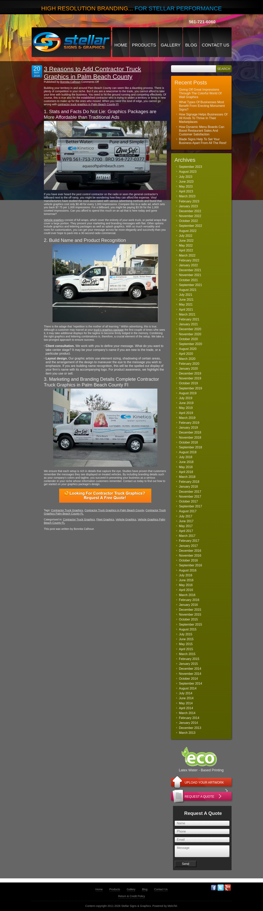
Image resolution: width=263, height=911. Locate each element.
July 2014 (186, 693)
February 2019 (189, 422)
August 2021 (188, 289)
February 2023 (189, 201)
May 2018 (186, 467)
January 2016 (188, 604)
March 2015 (187, 654)
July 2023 (186, 176)
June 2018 (186, 462)
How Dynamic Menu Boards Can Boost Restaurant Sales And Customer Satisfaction (201, 130)
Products (144, 45)
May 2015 (186, 644)
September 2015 (190, 624)
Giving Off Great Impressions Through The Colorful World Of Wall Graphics (200, 93)
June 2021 (186, 299)
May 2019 (186, 407)
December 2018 (190, 432)
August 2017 (188, 511)
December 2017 (190, 491)
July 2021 (186, 294)
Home (120, 45)
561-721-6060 (202, 21)
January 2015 (188, 663)
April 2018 (186, 472)
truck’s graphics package (109, 329)
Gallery (170, 45)
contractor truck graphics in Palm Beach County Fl (88, 104)
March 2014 (187, 713)
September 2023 (190, 166)
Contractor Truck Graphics (67, 510)
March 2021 (187, 314)
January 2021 (188, 324)
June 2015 (186, 639)
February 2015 (189, 659)
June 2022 (186, 240)
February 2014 (189, 718)
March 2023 (187, 196)
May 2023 (186, 186)
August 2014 (188, 688)
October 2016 (188, 560)
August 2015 (188, 629)
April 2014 (186, 708)
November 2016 (190, 555)
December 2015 (190, 609)
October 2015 (188, 619)
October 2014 (188, 678)
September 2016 (190, 565)
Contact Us (215, 45)
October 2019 (188, 383)
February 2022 (189, 260)
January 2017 (188, 545)
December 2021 (190, 270)
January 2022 (188, 265)
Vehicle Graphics (126, 519)
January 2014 (188, 722)
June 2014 (186, 698)
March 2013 (187, 732)
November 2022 (190, 216)
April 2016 (186, 590)
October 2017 (188, 501)
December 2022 (190, 211)
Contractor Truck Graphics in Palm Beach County (114, 510)
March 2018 (187, 476)
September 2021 (190, 285)
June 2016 (186, 580)
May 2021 (186, 304)
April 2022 (186, 250)
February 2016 (189, 600)
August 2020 (188, 348)
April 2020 (186, 353)
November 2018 (190, 437)
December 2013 (190, 728)
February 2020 (189, 363)
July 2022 (186, 235)
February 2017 (189, 540)
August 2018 (188, 452)
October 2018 (188, 442)
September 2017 (190, 506)
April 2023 (186, 191)
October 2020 (188, 339)
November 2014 (190, 673)
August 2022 (188, 230)
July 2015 (186, 634)
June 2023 (186, 181)
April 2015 (186, 649)
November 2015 (190, 614)
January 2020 (188, 368)
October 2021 (188, 280)
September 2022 (190, 225)
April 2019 (186, 413)
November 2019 (190, 378)
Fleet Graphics (105, 519)
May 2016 (186, 585)
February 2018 (189, 481)
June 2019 (186, 403)
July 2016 (186, 575)
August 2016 (188, 570)
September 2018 (190, 447)
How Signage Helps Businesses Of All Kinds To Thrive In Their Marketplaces (203, 118)
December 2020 (190, 329)
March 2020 (187, 358)
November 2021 (190, 275)
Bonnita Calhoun (70, 81)
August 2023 (188, 171)
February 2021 (189, 319)
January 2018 (188, 486)
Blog (191, 45)
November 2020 (190, 334)
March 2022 (187, 255)
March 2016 (187, 595)
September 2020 (190, 344)
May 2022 (186, 245)
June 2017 (186, 521)
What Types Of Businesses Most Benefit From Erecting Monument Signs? (202, 105)
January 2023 (188, 206)
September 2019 (190, 388)
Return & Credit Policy (131, 896)
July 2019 (186, 398)
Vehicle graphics (54, 220)
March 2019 (187, 417)
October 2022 (188, 221)
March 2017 (187, 535)
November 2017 (190, 496)
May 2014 (186, 703)
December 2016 (190, 550)
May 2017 (186, 526)
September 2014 (190, 683)
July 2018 (186, 457)
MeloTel (172, 905)
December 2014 (190, 668)
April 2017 (186, 531)
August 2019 (188, 393)
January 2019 (188, 427)
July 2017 (186, 516)
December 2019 (190, 373)
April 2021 (186, 309)
